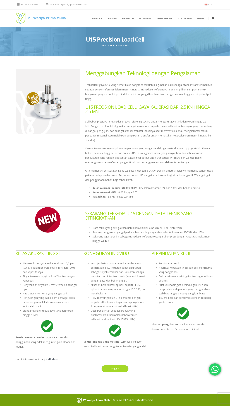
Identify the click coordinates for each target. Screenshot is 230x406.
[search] (213, 18)
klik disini (53, 359)
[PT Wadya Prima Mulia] (95, 400)
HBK (104, 45)
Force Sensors (119, 45)
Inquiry (115, 368)
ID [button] (208, 4)
